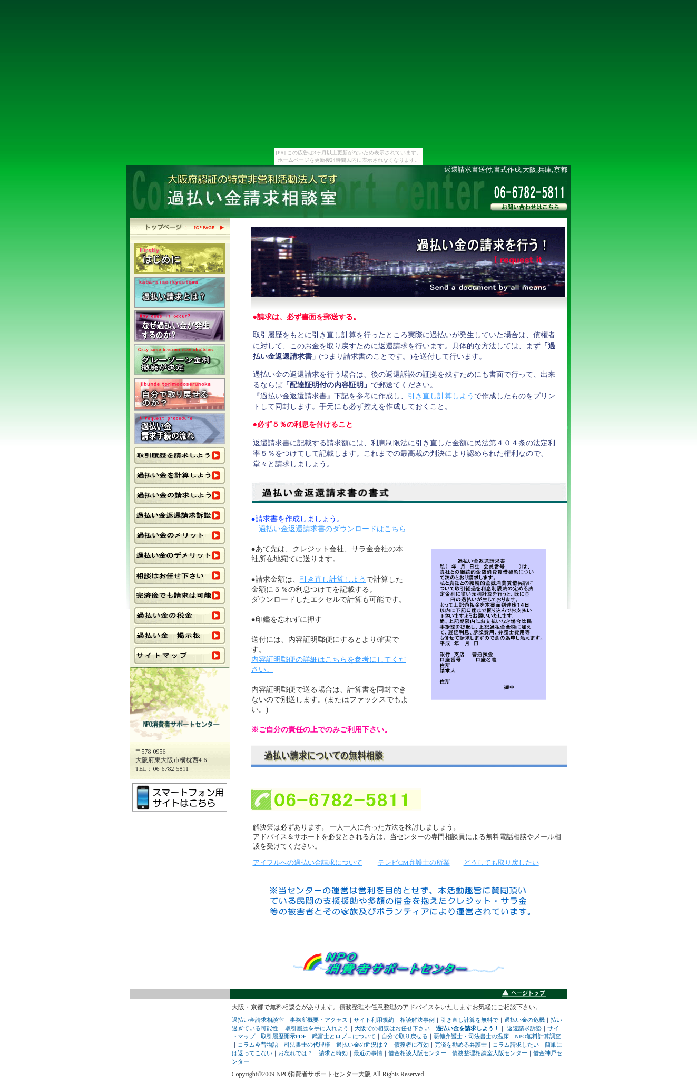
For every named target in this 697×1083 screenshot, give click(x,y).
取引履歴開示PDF (284, 1036)
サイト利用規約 (374, 1020)
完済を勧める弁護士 (461, 1044)
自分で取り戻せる (404, 1036)
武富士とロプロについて (344, 1036)
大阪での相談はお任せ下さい (392, 1028)
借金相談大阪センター (417, 1053)
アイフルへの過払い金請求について (307, 862)
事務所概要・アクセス (319, 1020)
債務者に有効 (411, 1044)
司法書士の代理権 (307, 1044)
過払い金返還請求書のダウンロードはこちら (332, 529)
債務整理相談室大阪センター (489, 1053)
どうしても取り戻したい (501, 862)
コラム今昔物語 (258, 1044)
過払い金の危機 (524, 1020)
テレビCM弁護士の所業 (414, 862)
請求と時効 (333, 1053)
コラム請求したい (516, 1044)
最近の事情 (368, 1053)
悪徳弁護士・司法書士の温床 (471, 1036)
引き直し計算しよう (441, 396)
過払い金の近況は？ (362, 1044)
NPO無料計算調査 (538, 1036)
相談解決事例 (417, 1020)
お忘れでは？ (295, 1053)
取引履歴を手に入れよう (317, 1028)
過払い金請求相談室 (258, 1020)
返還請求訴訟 (524, 1028)
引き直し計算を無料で (469, 1020)
